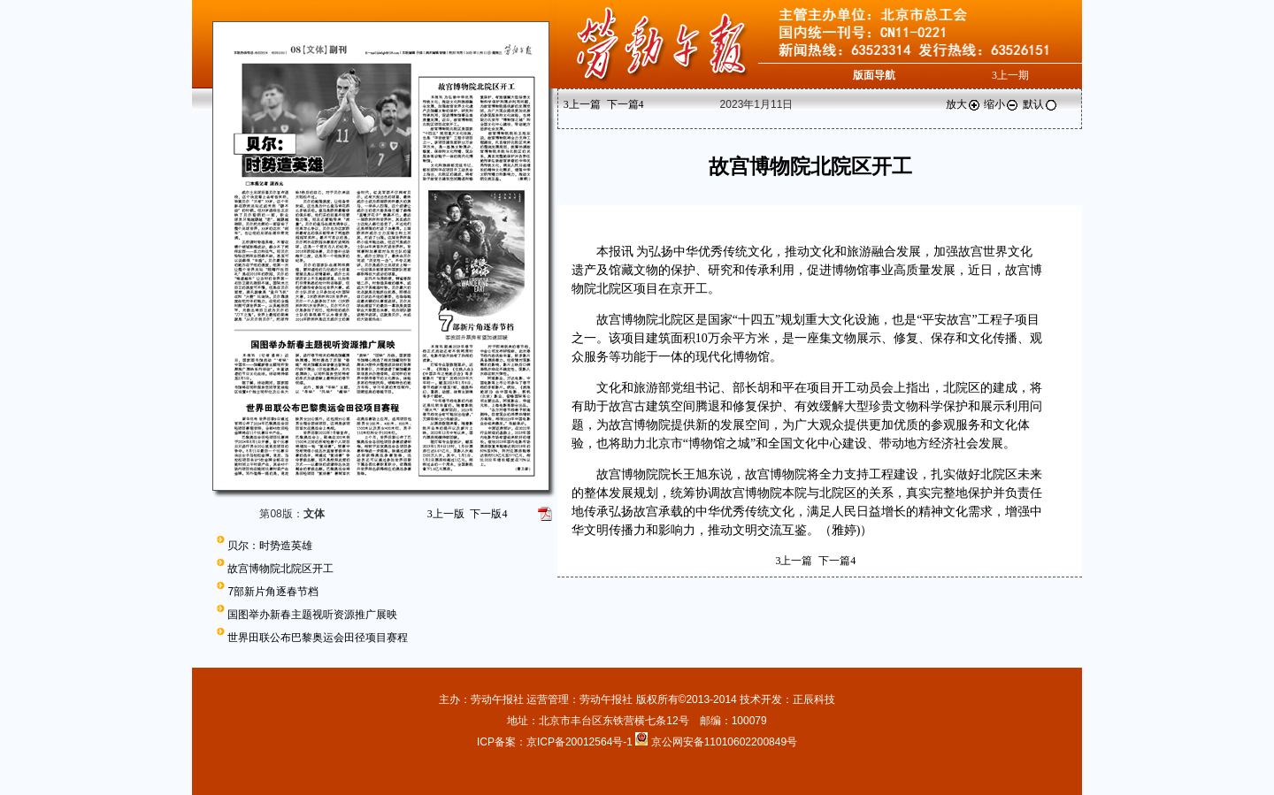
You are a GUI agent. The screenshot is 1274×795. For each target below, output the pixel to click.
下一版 (488, 514)
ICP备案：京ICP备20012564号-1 (556, 742)
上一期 (1010, 75)
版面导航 (874, 75)
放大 (963, 104)
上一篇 (582, 104)
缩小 (1001, 104)
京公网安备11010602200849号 (724, 742)
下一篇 (625, 104)
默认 (1040, 104)
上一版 (445, 514)
